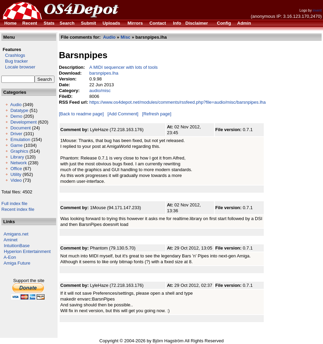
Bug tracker (14, 61)
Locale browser (18, 66)
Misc (126, 37)
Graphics (19, 151)
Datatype (19, 110)
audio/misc (100, 90)
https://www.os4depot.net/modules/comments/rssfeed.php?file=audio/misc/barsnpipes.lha (177, 102)
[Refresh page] (156, 113)
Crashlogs (13, 55)
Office (16, 168)
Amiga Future (17, 263)
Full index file (14, 203)
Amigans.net (16, 234)
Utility (15, 174)
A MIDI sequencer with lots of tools (123, 67)
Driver (16, 133)
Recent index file (17, 209)
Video (16, 180)
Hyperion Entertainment (27, 251)
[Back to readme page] (81, 113)
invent (317, 10)
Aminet (10, 239)
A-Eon (10, 257)
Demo (16, 116)
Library (17, 157)
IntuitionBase (16, 245)
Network (18, 162)
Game (16, 145)
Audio (16, 104)
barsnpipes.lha (104, 73)
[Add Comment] (123, 113)
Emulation (20, 139)
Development (23, 122)
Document (20, 127)
